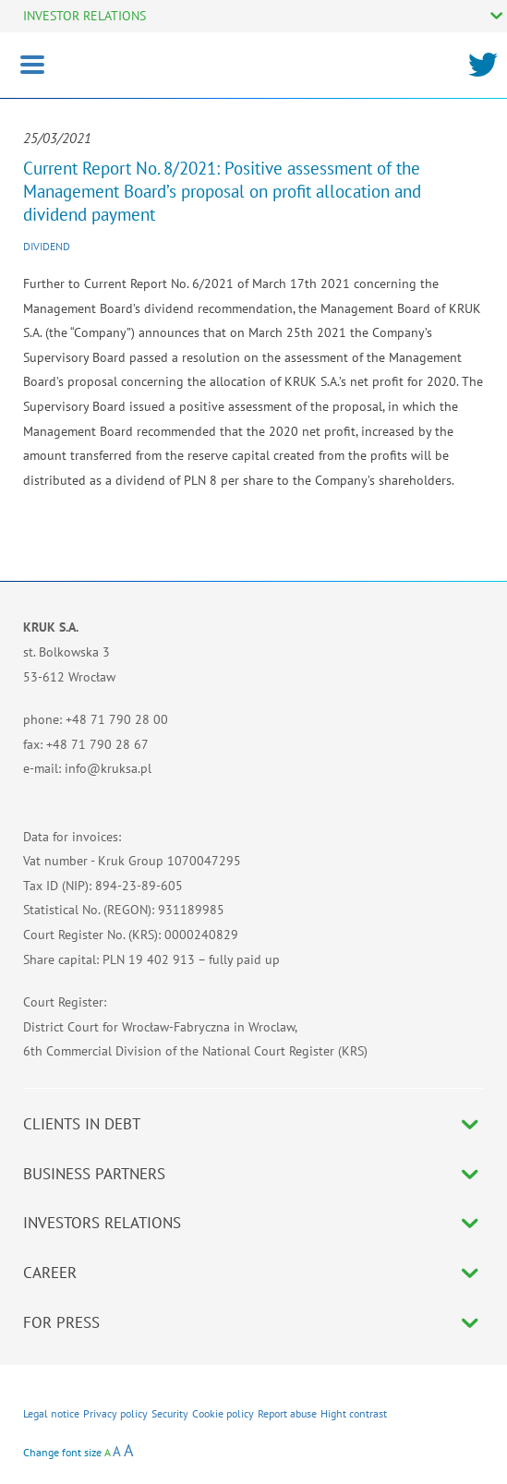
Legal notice (51, 1413)
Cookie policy (223, 1413)
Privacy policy (115, 1413)
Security (169, 1413)
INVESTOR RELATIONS (84, 15)
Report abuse (287, 1413)
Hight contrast (353, 1413)
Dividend (46, 246)
